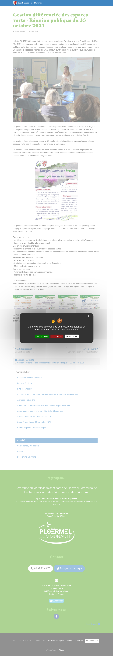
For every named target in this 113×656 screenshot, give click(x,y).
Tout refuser (57, 336)
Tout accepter (42, 336)
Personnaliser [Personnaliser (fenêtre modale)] (72, 336)
